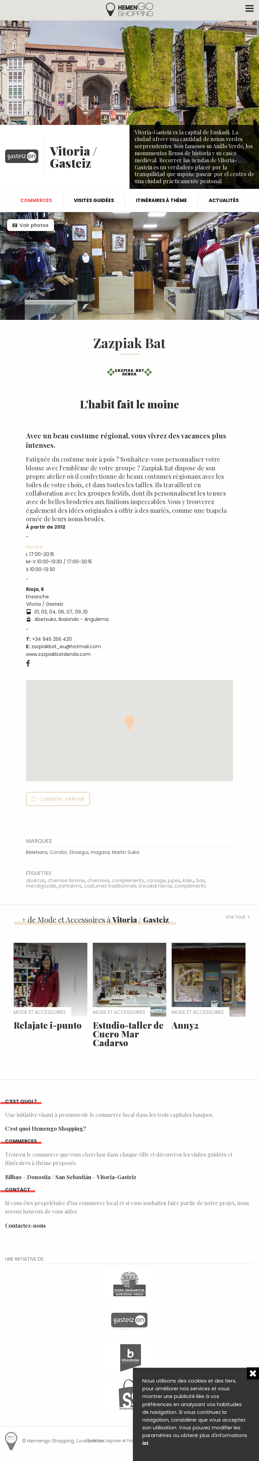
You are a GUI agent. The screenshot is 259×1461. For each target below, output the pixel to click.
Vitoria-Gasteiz (116, 1177)
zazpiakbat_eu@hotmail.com (66, 646)
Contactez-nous (25, 1225)
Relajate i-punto (47, 1025)
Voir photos (34, 225)
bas (200, 880)
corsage (156, 880)
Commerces (36, 200)
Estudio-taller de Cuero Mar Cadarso (128, 1034)
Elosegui (78, 852)
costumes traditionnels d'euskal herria (128, 886)
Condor (58, 852)
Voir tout (235, 917)
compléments (128, 880)
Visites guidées (94, 200)
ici (145, 1443)
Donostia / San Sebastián (59, 1177)
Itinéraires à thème (161, 200)
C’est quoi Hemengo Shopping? (45, 1128)
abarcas (35, 880)
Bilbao (13, 1177)
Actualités (224, 200)
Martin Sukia (125, 852)
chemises (98, 880)
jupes (174, 880)
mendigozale (41, 886)
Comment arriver (62, 799)
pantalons (70, 886)
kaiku (188, 880)
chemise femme (66, 880)
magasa (100, 852)
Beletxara (36, 852)
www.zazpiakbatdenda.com (58, 654)
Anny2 (185, 1025)
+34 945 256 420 (52, 639)
